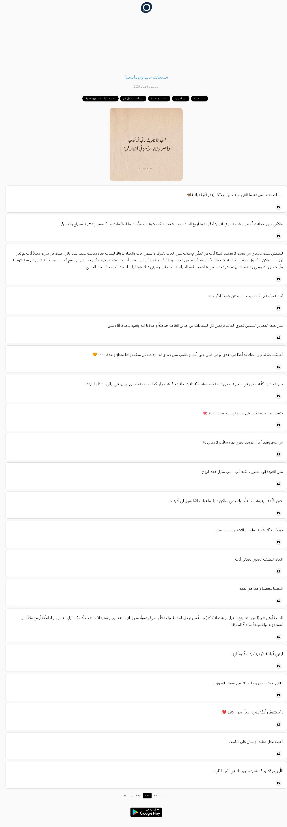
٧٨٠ (153, 795)
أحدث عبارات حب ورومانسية (98, 98)
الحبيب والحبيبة (156, 98)
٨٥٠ (123, 795)
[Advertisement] (143, 44)
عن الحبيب (177, 98)
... (129, 795)
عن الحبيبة (196, 98)
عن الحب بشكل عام (130, 98)
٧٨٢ (135, 795)
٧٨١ (144, 795)
